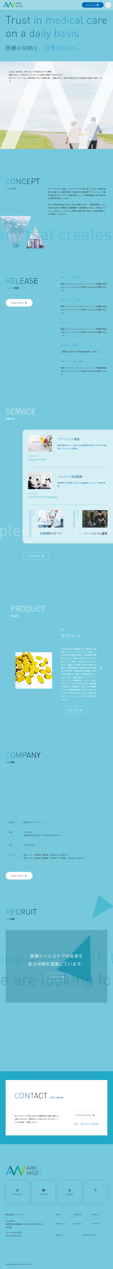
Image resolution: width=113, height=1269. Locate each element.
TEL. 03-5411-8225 (86, 1124)
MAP (9, 1227)
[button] (100, 668)
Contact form (85, 1115)
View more (19, 302)
